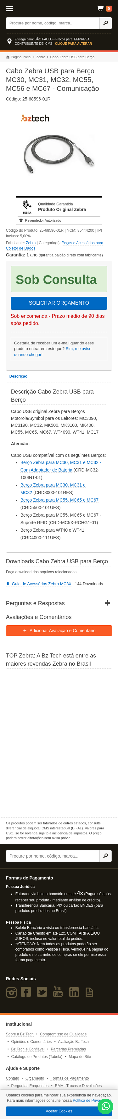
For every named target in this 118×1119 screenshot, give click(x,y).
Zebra (40, 57)
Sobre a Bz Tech (20, 1034)
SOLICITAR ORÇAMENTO (59, 303)
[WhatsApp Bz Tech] (106, 1107)
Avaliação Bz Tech (73, 1041)
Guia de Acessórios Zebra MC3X (38, 583)
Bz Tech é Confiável (28, 1049)
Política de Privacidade (92, 1100)
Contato (12, 1078)
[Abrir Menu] (13, 8)
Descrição (18, 376)
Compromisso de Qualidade (63, 1034)
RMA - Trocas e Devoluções (78, 1086)
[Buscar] (53, 23)
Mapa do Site (80, 1057)
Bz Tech (58, 8)
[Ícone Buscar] (105, 23)
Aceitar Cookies (59, 1111)
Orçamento (34, 1078)
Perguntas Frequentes (30, 1086)
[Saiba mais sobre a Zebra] (59, 742)
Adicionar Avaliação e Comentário (59, 630)
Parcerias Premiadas (68, 1049)
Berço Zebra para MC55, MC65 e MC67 (59, 500)
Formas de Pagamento (69, 1078)
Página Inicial (18, 57)
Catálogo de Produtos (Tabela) (37, 1057)
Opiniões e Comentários (31, 1041)
